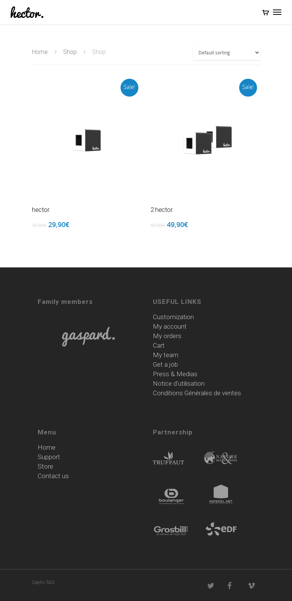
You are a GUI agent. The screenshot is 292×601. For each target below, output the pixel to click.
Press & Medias (175, 374)
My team (165, 355)
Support (49, 457)
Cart (159, 345)
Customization (173, 317)
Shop (70, 52)
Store (45, 466)
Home (40, 52)
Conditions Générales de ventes (197, 393)
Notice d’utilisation (179, 383)
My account (170, 326)
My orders (167, 336)
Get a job (165, 364)
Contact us (53, 476)
